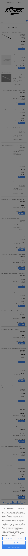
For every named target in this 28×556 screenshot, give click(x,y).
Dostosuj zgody (14, 543)
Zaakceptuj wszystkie (14, 547)
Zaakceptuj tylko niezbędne (14, 538)
